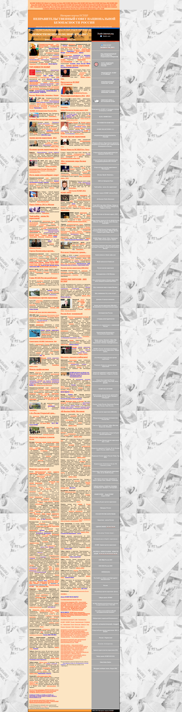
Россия (44, 358)
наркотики (46, 272)
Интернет (68, 627)
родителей (49, 88)
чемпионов (76, 166)
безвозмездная (44, 77)
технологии (42, 523)
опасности (55, 145)
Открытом (47, 397)
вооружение (32, 225)
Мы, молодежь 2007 (42, 586)
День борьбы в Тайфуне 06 (39, 583)
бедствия (56, 350)
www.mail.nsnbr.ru (66, 653)
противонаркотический (72, 155)
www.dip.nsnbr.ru (76, 653)
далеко (63, 472)
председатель (86, 58)
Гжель (40, 263)
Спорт (38, 322)
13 (77, 52)
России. (40, 375)
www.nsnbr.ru (64, 237)
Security (36, 390)
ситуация (77, 480)
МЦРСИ (52, 187)
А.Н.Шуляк (44, 450)
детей (51, 352)
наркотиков (44, 106)
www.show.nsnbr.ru (66, 657)
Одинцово (41, 236)
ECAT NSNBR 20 (71, 52)
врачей (37, 89)
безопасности (55, 45)
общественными (41, 259)
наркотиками (41, 283)
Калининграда (51, 545)
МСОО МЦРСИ (54, 292)
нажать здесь (55, 146)
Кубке (62, 132)
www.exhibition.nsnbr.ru (67, 655)
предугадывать (33, 684)
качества (40, 460)
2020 (63, 5)
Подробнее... (53, 116)
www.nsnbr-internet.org (82, 652)
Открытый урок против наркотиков (47, 526)
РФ (38, 105)
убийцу (88, 483)
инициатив (41, 473)
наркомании (53, 106)
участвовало (77, 218)
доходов (63, 367)
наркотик (87, 482)
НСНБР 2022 (41, 5)
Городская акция (53, 582)
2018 (93, 5)
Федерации (54, 509)
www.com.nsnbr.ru (78, 650)
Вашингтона (86, 465)
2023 (106, 3)
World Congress (80, 51)
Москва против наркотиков (44, 385)
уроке (52, 397)
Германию (82, 461)
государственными (34, 61)
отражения (32, 666)
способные (44, 395)
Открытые (37, 513)
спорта (88, 115)
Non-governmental (47, 389)
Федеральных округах (35, 233)
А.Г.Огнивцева (33, 449)
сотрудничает (33, 258)
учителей (56, 88)
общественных (54, 82)
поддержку (81, 306)
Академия (49, 427)
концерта (84, 172)
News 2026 (62, 3)
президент (45, 536)
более (83, 167)
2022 (34, 5)
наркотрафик (73, 360)
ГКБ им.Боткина (42, 582)
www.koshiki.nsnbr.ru (66, 656)
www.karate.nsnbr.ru (66, 646)
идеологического (85, 141)
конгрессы (71, 44)
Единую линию (41, 103)
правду (56, 142)
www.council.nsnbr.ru (77, 645)
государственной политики (69, 275)
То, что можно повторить (78, 636)
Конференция (33, 263)
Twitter (88, 51)
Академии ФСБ (52, 399)
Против (63, 627)
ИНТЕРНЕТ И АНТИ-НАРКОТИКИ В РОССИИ (74, 630)
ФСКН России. (46, 334)
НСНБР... (64, 59)
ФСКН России (53, 128)
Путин (72, 624)
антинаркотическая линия (75, 224)
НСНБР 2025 (84, 3)
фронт (82, 299)
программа (73, 415)
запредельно (49, 143)
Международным (85, 228)
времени (48, 456)
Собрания (32, 512)
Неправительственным (76, 232)
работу (79, 215)
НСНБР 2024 (99, 3)
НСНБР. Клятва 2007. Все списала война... (73, 631)
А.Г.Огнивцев (68, 55)
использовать (69, 420)
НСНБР (48, 266)
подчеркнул (83, 72)
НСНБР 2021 (56, 5)
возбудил (63, 432)
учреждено (39, 74)
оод (58, 3)
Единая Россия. (54, 261)
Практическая (39, 497)
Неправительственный (46, 44)
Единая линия (34, 235)
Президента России (52, 132)
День (34, 582)
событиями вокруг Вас (44, 676)
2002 (47, 256)
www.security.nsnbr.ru (78, 649)
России (41, 47)
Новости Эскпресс (51, 166)
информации (39, 504)
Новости (83, 624)
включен (85, 61)
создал (43, 129)
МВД (77, 245)
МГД (69, 609)
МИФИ (88, 215)
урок (57, 481)
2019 (78, 5)
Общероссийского (35, 82)
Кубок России (73, 122)
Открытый (52, 481)
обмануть (32, 683)
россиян (38, 352)
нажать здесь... (83, 354)
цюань (44, 670)
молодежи (38, 511)
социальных (33, 473)
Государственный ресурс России (71, 599)
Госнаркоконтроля (79, 154)
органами (43, 228)
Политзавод (33, 236)
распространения (34, 106)
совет (57, 44)
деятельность (46, 629)
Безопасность (82, 619)
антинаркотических (84, 255)
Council (55, 389)
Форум (80, 45)
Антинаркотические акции (69, 47)
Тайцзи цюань (43, 662)
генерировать (46, 668)
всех (81, 75)
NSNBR (68, 622)
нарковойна (32, 270)
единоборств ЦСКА (84, 125)
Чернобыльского (34, 543)
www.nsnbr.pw (77, 641)
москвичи (77, 50)
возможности (64, 330)
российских (44, 105)
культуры (32, 58)
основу (54, 129)
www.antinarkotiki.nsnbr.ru (68, 652)
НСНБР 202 (70, 3)
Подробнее (45, 213)
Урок (77, 8)
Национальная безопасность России (77, 316)
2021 (49, 5)
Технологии (32, 486)
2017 (107, 5)
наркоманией (39, 344)
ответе (80, 422)
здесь (62, 146)
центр (31, 447)
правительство (86, 446)
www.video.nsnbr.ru (66, 649)
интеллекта (55, 57)
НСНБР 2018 (100, 5)
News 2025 (77, 3)
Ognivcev (77, 627)
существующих (41, 476)
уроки (43, 513)
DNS (72, 627)
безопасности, (45, 57)
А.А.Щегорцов (55, 558)
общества (38, 372)
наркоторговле (49, 125)
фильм (45, 108)
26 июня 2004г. (45, 423)
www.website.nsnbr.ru (80, 655)
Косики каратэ (85, 122)
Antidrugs (114, 6)
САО (81, 627)
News (90, 3)
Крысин (73, 8)
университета (86, 219)
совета (57, 611)
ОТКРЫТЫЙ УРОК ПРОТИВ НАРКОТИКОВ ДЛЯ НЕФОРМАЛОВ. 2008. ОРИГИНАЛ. (74, 633)
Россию (80, 519)
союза (45, 82)
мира (50, 566)
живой (35, 133)
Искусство (77, 624)
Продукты (77, 609)
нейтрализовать (51, 686)
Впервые (72, 169)
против (57, 105)
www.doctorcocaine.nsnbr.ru (80, 646)
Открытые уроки (40, 597)
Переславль (92, 8)
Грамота (44, 235)
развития (38, 447)
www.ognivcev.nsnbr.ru (67, 659)
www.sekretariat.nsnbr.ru (67, 647)
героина (79, 367)
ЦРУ (62, 440)
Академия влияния (48, 434)
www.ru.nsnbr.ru (77, 656)
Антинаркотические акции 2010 (70, 158)
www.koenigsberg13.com (67, 642)
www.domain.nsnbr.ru (81, 647)
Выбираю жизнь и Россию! (72, 401)
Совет (76, 619)
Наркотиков (66, 624)
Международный (54, 446)
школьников (35, 88)
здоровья (40, 58)
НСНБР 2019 (85, 5)
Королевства (33, 530)
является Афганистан (75, 511)
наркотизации (46, 221)
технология (36, 416)
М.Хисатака (55, 534)
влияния (56, 427)
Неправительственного (52, 52)
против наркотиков (70, 310)
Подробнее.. (64, 107)
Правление (32, 64)
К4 (56, 327)
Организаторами (65, 174)
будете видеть (33, 681)
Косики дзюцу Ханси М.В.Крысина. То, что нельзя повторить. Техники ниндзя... (75, 635)
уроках (45, 501)
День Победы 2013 (43, 201)
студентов (43, 88)
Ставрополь (49, 236)
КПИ (81, 243)
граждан (71, 323)
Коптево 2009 (54, 307)
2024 (93, 3)
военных (31, 89)
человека (71, 445)
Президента (32, 105)
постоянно (46, 498)
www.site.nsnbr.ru (65, 645)
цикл (80, 155)
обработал (48, 474)
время (40, 492)
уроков (40, 393)
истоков (84, 48)
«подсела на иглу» (70, 492)
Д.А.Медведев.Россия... (80, 93)
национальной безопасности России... (41, 338)
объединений (33, 84)
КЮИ (73, 245)
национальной (43, 45)
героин (71, 340)
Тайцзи (39, 670)
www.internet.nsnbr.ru (67, 650)
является (81, 74)
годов (70, 48)
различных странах (67, 272)
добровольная (33, 77)
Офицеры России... (35, 248)
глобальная (71, 363)
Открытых (32, 393)
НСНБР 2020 (71, 5)
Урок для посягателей (68, 263)
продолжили (72, 205)
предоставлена (33, 222)
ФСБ (84, 243)
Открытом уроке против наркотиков (46, 610)
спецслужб (51, 105)
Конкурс (67, 8)
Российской (55, 516)
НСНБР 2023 (113, 3)
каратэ (48, 534)
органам (41, 225)
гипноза (66, 435)
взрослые (63, 402)
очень (50, 404)
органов (51, 243)
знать (48, 142)
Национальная (79, 622)
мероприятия (55, 86)
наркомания (38, 272)
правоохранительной (35, 607)
